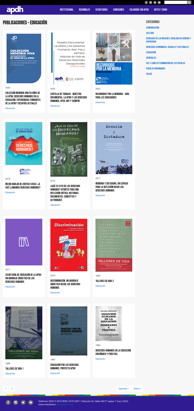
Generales (151, 57)
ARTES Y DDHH (160, 10)
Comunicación (152, 27)
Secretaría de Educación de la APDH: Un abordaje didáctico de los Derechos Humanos (23, 278)
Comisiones (118, 10)
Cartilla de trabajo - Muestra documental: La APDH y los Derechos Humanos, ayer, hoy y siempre (68, 97)
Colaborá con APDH (139, 10)
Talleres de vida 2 (105, 281)
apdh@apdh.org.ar (65, 404)
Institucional (67, 10)
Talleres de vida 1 (14, 369)
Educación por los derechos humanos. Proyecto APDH (64, 366)
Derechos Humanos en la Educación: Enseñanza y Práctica (113, 352)
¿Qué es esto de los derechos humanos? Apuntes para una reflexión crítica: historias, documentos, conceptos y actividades (65, 193)
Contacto (188, 10)
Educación (10, 108)
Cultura (150, 33)
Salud (149, 74)
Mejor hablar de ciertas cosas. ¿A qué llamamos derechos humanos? (22, 185)
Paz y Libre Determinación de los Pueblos (165, 63)
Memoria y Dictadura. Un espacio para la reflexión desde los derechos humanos (112, 187)
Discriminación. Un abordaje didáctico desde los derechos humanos (65, 284)
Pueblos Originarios (155, 68)
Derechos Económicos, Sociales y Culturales (167, 47)
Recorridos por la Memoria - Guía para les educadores (112, 95)
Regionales (84, 10)
